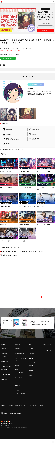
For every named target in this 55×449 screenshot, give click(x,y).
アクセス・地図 (10, 414)
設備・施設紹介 (4, 378)
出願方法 (16, 378)
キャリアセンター (32, 360)
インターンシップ (32, 362)
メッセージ (3, 360)
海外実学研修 (5, 370)
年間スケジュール (4, 380)
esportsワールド (18, 360)
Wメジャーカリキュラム (7, 368)
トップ (3, 5)
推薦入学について (20, 389)
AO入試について (19, 384)
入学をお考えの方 (32, 371)
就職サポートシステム (7, 375)
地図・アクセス (4, 386)
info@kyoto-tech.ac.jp (9, 433)
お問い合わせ (3, 414)
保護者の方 (31, 374)
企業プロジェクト (6, 365)
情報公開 (41, 414)
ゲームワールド (17, 357)
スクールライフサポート (5, 383)
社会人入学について (20, 386)
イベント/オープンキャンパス (10, 5)
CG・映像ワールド (18, 365)
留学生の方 (31, 382)
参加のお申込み (45, 31)
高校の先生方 (31, 379)
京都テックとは (4, 357)
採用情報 (30, 384)
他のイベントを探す (32, 305)
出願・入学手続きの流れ (21, 402)
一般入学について (20, 381)
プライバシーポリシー (23, 414)
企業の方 (30, 376)
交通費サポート (4, 388)
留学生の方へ (17, 397)
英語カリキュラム (6, 373)
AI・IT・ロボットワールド (19, 362)
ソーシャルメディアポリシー (33, 414)
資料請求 (16, 414)
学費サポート (17, 394)
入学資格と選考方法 (18, 391)
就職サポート (31, 357)
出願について (19, 399)
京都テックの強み (4, 362)
